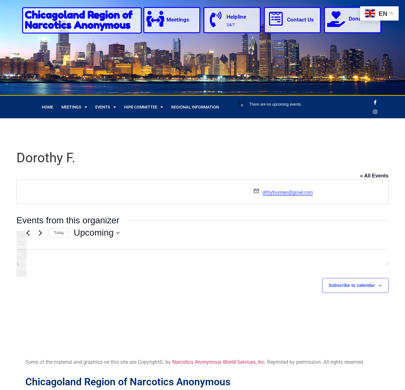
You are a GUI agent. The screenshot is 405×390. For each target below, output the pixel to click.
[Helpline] (215, 20)
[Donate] (336, 19)
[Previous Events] (28, 233)
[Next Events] (40, 233)
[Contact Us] (276, 19)
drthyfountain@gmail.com (288, 192)
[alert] (303, 104)
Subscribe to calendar (352, 285)
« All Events (374, 175)
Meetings (177, 19)
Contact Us (300, 19)
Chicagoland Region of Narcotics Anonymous (78, 20)
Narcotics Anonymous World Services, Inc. (219, 362)
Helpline (236, 17)
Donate (357, 18)
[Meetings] (155, 19)
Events (105, 107)
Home (47, 107)
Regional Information (195, 107)
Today (59, 233)
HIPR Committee (143, 107)
